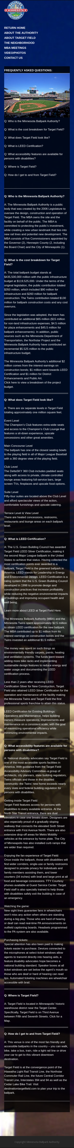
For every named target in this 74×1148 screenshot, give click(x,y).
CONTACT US (13, 57)
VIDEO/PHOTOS (15, 52)
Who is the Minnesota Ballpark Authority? (34, 121)
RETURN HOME (14, 27)
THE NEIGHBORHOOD (19, 42)
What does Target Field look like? (29, 137)
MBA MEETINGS (15, 47)
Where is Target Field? (22, 166)
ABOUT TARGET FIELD (20, 37)
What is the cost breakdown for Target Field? (36, 129)
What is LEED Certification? (25, 146)
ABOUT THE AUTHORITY (21, 32)
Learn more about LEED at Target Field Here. (32, 610)
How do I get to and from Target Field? (32, 175)
